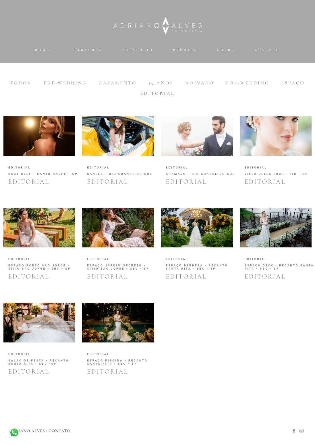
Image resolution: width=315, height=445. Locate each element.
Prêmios (185, 50)
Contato (267, 50)
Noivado (199, 83)
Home (42, 50)
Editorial (157, 93)
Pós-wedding (247, 83)
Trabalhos (86, 50)
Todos (20, 83)
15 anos (161, 83)
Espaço (293, 83)
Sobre (226, 50)
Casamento (118, 83)
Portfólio (137, 50)
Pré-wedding (65, 83)
